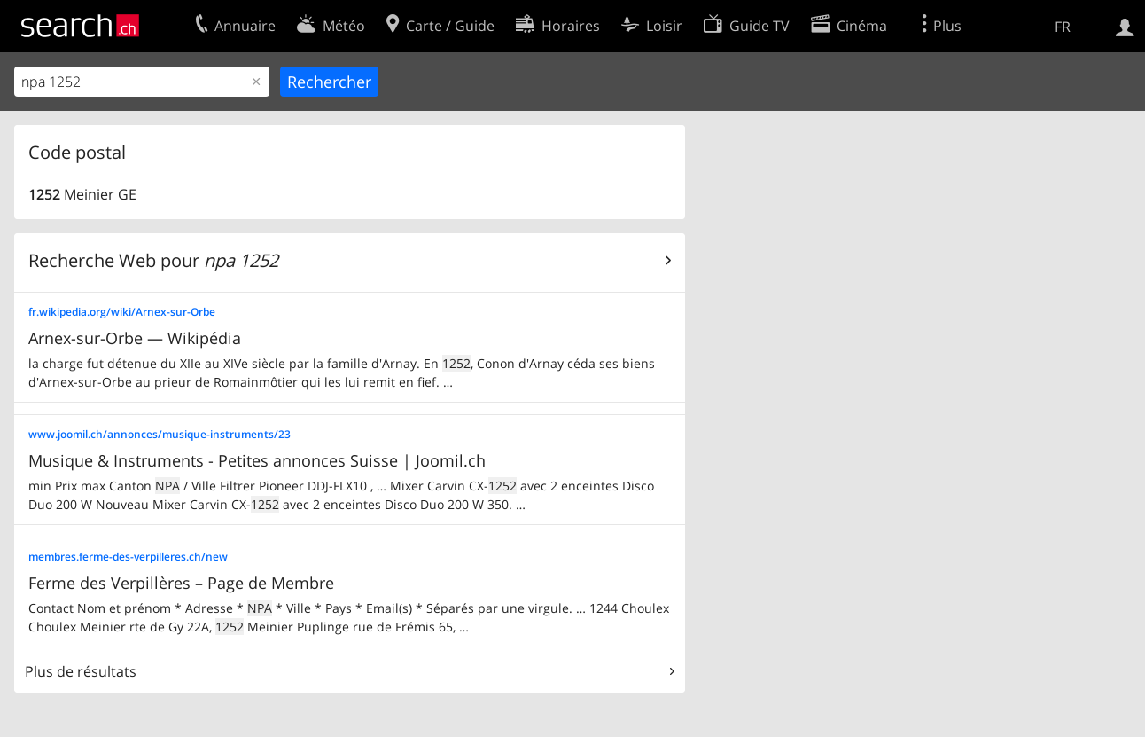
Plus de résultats (80, 671)
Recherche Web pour (153, 260)
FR (1063, 26)
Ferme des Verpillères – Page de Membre (181, 582)
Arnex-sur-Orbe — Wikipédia (134, 338)
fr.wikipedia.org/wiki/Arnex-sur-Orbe (121, 311)
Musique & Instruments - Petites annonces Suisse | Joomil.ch (257, 460)
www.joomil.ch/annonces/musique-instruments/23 (159, 434)
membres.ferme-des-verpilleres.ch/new (128, 556)
